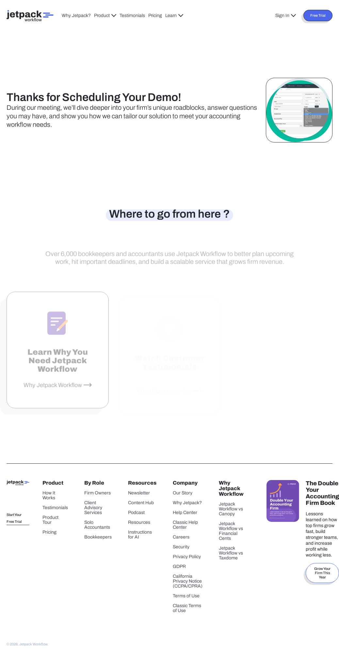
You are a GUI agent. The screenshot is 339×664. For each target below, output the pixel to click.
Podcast (136, 512)
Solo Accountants (97, 525)
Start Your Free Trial (14, 518)
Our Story (182, 492)
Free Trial (318, 15)
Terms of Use (186, 595)
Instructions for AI (140, 535)
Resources (142, 483)
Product (105, 15)
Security (181, 546)
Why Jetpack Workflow (53, 390)
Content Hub (141, 502)
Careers (181, 537)
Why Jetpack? (76, 15)
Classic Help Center (185, 525)
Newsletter (139, 492)
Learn (174, 15)
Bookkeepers (98, 537)
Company (185, 483)
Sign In (285, 15)
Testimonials (132, 15)
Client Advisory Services (93, 507)
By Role (94, 483)
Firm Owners (97, 492)
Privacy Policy (187, 556)
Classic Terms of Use (187, 608)
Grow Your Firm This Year (322, 573)
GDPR (179, 566)
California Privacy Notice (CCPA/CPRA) (187, 581)
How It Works (48, 495)
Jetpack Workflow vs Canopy (231, 509)
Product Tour (50, 520)
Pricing (155, 15)
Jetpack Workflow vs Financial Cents (231, 531)
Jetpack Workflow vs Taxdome (231, 553)
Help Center (185, 512)
